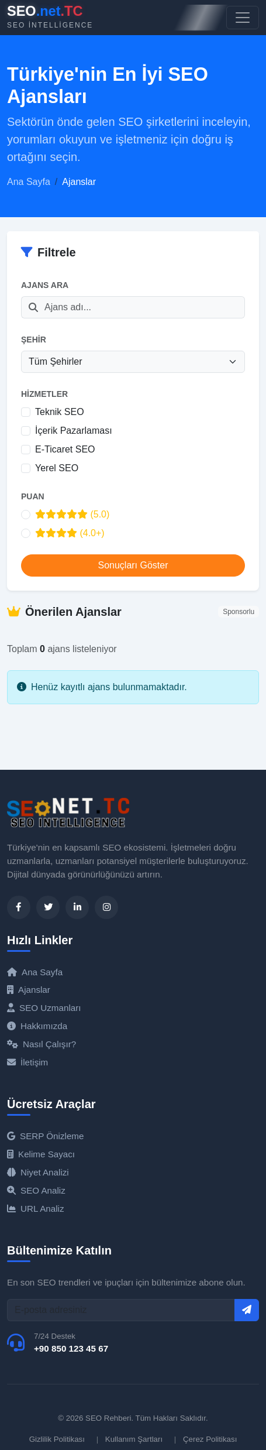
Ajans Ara (44, 285)
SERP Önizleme (45, 1136)
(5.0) (72, 514)
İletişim (27, 1062)
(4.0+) (70, 533)
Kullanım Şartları (134, 1439)
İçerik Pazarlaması (73, 431)
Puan (32, 496)
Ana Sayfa (28, 182)
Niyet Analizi (38, 1172)
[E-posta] (121, 1310)
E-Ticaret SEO (65, 449)
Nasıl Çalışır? (41, 1044)
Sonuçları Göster (133, 565)
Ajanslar (28, 990)
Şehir (33, 339)
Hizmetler (44, 394)
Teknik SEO (59, 412)
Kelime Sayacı (41, 1154)
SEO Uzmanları (44, 1008)
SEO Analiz (36, 1190)
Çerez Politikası (210, 1439)
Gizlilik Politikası (57, 1439)
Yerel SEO (56, 468)
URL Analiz (35, 1209)
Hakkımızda (37, 1026)
